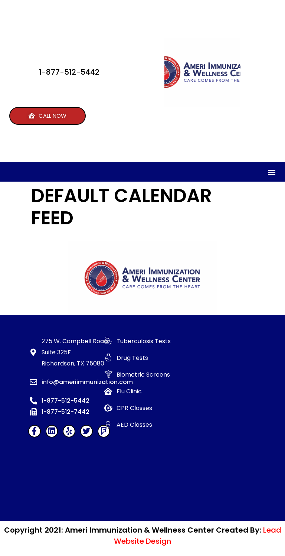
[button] (47, 116)
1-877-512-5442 (69, 72)
